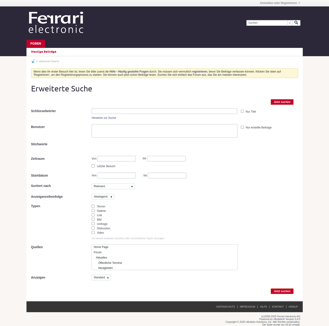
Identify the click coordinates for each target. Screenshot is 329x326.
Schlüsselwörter (43, 111)
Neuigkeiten (103, 268)
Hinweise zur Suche (104, 117)
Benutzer (38, 127)
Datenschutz (225, 306)
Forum (98, 252)
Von (114, 159)
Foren (35, 44)
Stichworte (39, 144)
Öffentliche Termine (108, 263)
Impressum (247, 306)
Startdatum (39, 175)
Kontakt (278, 306)
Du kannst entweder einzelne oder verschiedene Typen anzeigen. (128, 238)
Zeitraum (38, 158)
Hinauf (293, 306)
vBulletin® (279, 319)
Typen (35, 206)
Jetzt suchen (282, 102)
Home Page (101, 247)
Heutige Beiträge (43, 52)
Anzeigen (38, 277)
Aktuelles (100, 257)
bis (164, 158)
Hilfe (263, 306)
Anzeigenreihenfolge (47, 196)
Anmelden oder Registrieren (280, 3)
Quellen (37, 247)
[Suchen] (269, 23)
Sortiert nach (41, 186)
